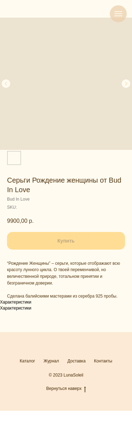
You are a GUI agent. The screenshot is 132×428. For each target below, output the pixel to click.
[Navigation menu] (118, 13)
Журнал (51, 361)
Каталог (27, 361)
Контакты (103, 361)
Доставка (77, 361)
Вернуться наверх (66, 388)
